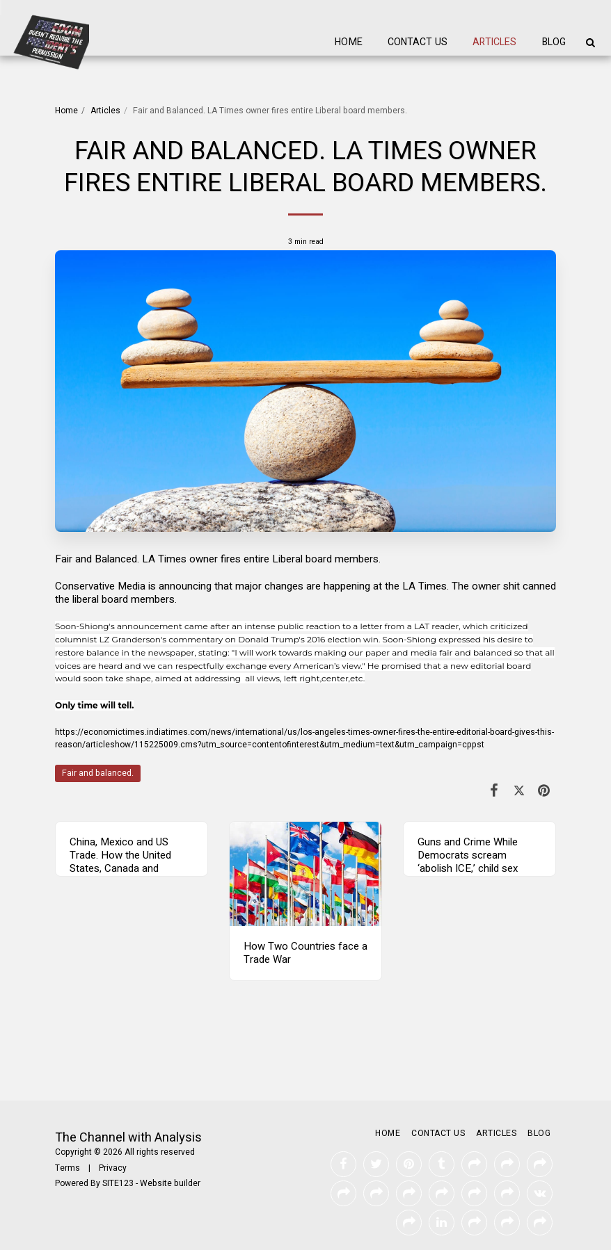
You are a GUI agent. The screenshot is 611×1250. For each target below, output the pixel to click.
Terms (67, 1168)
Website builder (170, 1183)
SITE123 (118, 1183)
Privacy (113, 1168)
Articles (105, 110)
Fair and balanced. (98, 773)
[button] (590, 42)
